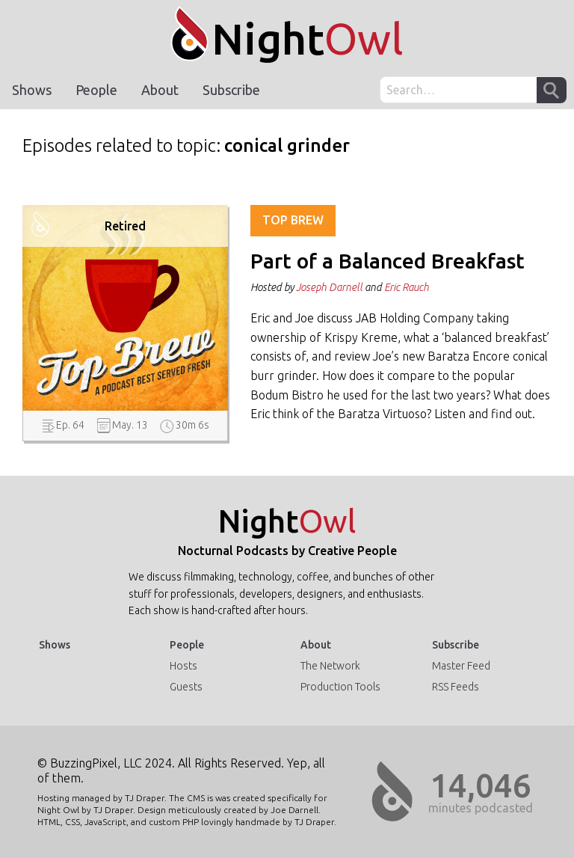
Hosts (183, 666)
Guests (186, 687)
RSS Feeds (455, 687)
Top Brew (293, 220)
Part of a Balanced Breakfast (387, 261)
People (96, 89)
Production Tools (340, 687)
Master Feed (461, 666)
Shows (32, 89)
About (160, 89)
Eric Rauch (406, 287)
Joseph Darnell (329, 287)
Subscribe (231, 89)
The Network (330, 666)
